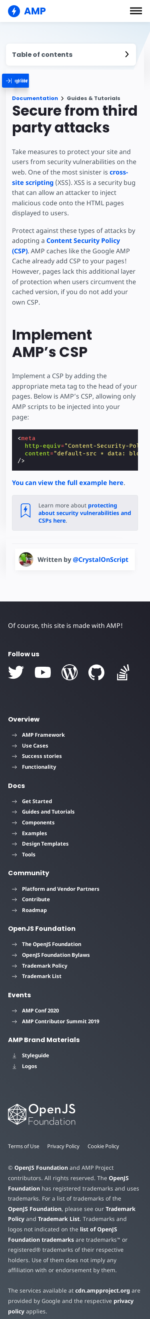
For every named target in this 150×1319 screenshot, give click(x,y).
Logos (24, 1055)
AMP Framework (38, 724)
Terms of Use (24, 1135)
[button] (136, 11)
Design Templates (40, 833)
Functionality (34, 756)
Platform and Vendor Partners (56, 878)
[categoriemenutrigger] (31, 81)
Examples (29, 822)
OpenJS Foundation (41, 1157)
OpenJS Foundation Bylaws (51, 944)
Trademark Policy (39, 955)
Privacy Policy (64, 1135)
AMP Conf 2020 (35, 1000)
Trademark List (37, 966)
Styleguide (30, 1045)
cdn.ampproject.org (100, 1280)
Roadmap (29, 899)
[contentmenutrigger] (71, 55)
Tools (24, 844)
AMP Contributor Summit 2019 (55, 1010)
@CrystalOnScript (100, 549)
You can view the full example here (68, 472)
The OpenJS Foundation (46, 934)
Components (33, 812)
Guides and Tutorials (43, 801)
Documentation (35, 98)
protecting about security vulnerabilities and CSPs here (84, 502)
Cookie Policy (105, 1135)
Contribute (31, 889)
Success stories (37, 746)
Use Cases (30, 735)
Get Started (32, 790)
